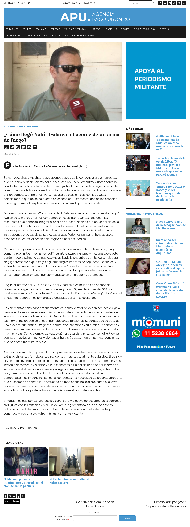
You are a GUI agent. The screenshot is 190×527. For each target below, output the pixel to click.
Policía (32, 428)
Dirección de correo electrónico (63, 518)
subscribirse (12, 501)
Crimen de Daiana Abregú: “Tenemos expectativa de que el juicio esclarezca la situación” (171, 268)
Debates (164, 29)
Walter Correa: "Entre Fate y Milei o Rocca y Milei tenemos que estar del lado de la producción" (170, 191)
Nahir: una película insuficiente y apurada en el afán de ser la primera (23, 482)
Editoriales (12, 29)
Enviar (127, 518)
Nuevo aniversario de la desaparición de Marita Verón (171, 225)
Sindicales (111, 29)
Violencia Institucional (22, 126)
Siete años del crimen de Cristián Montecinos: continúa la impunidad (169, 246)
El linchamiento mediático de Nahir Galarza (69, 481)
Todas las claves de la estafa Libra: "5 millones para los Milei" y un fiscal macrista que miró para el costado (171, 166)
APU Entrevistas (52, 35)
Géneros (55, 29)
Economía (41, 29)
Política (27, 29)
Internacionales (14, 35)
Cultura (97, 29)
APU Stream (34, 35)
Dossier (125, 29)
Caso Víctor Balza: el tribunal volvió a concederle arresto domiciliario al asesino (170, 290)
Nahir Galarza (14, 428)
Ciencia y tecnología (145, 29)
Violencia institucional (76, 29)
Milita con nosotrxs (17, 3)
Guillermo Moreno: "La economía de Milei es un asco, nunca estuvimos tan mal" (170, 142)
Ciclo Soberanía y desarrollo (81, 35)
